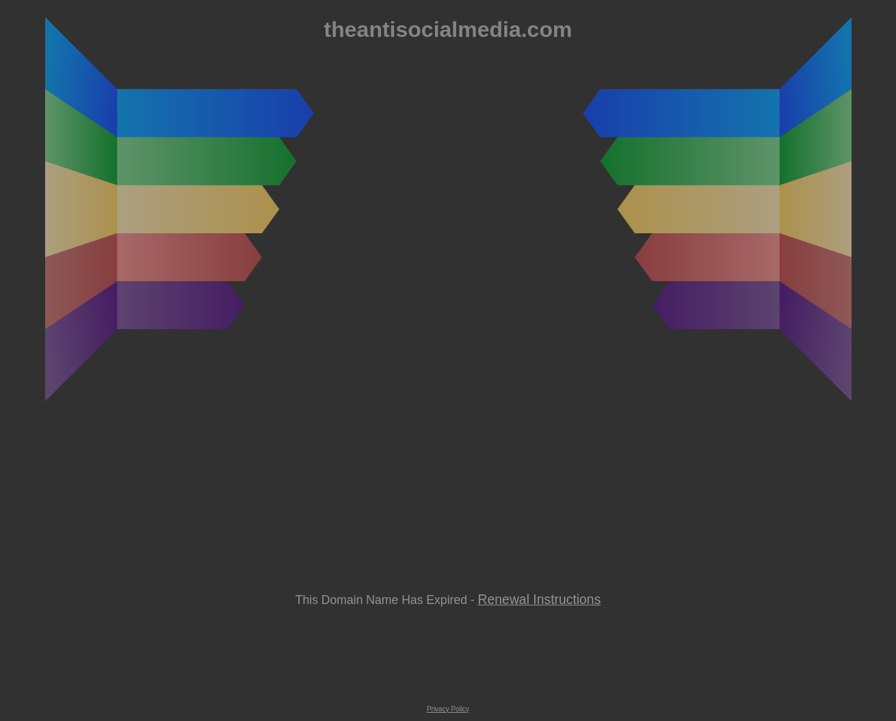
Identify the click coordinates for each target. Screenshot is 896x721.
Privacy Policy (448, 709)
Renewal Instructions (539, 599)
